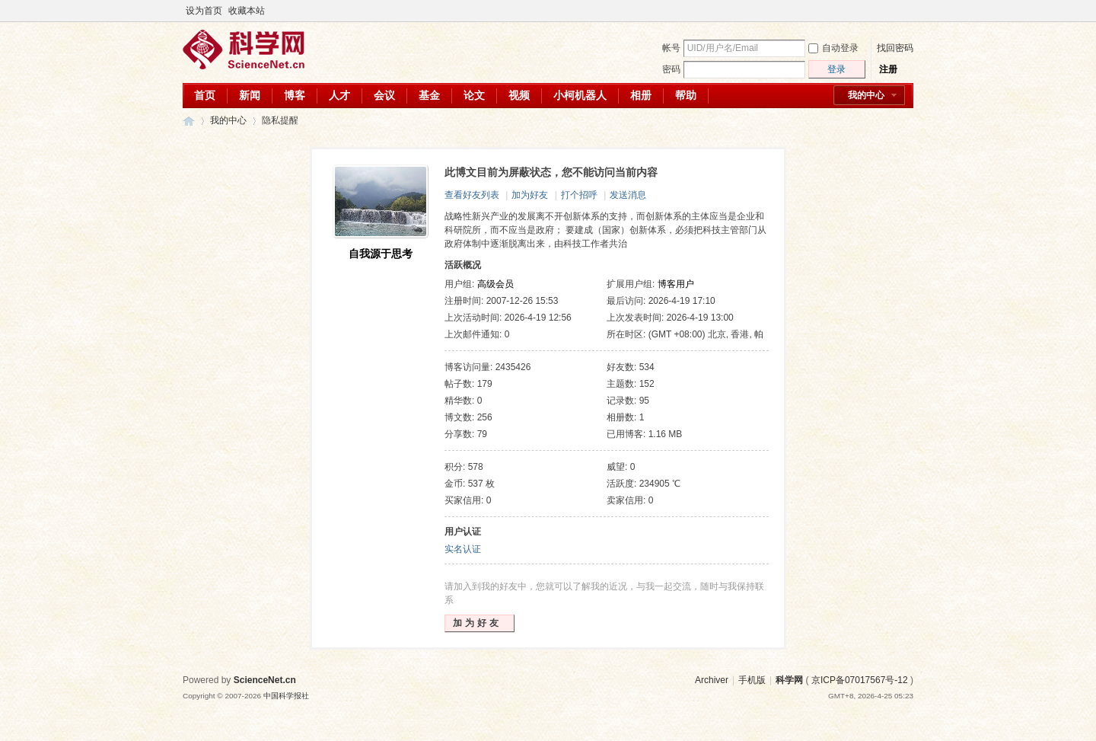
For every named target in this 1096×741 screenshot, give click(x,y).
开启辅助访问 (892, 11)
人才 (339, 95)
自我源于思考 (381, 254)
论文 (474, 95)
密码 (671, 69)
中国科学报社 (286, 695)
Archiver (711, 680)
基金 (429, 95)
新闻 (249, 95)
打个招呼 (579, 195)
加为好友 (529, 195)
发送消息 (628, 195)
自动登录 (833, 48)
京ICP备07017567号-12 (859, 680)
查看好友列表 (471, 195)
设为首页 (204, 10)
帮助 (685, 95)
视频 (519, 95)
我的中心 (866, 95)
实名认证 (462, 549)
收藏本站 (246, 10)
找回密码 (895, 48)
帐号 (671, 48)
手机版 (752, 680)
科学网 (189, 121)
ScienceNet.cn (265, 680)
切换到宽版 (904, 11)
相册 (641, 95)
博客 (294, 95)
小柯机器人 (580, 95)
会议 (384, 95)
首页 (204, 95)
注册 (888, 69)
